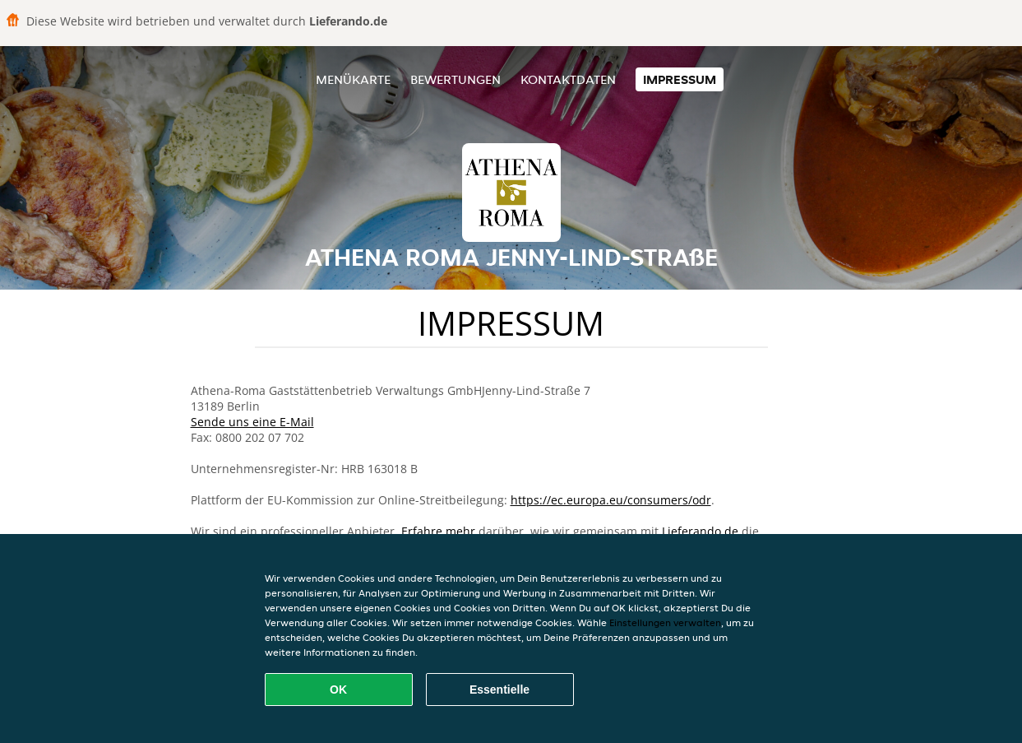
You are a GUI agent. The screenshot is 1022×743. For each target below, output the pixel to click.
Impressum (679, 79)
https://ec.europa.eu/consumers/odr (611, 500)
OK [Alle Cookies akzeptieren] (338, 689)
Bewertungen (455, 79)
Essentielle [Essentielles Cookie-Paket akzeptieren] (499, 689)
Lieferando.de (700, 531)
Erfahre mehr (438, 531)
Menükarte (353, 79)
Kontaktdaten (568, 79)
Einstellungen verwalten (665, 622)
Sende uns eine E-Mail (252, 422)
